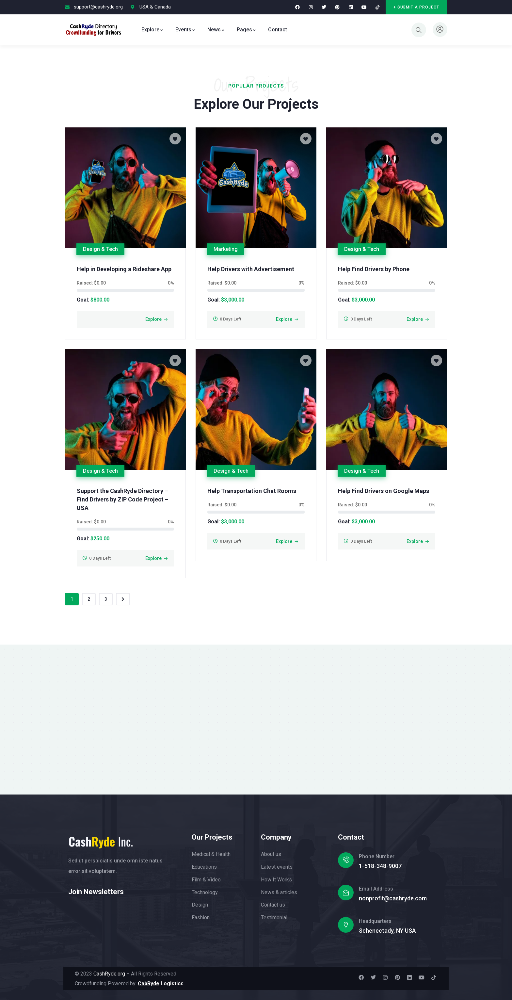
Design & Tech (100, 249)
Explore (153, 319)
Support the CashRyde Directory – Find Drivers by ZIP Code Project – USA (122, 499)
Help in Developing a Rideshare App (124, 269)
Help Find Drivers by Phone (373, 269)
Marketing (226, 249)
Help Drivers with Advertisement (250, 269)
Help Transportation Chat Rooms (251, 490)
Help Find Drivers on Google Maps (383, 490)
